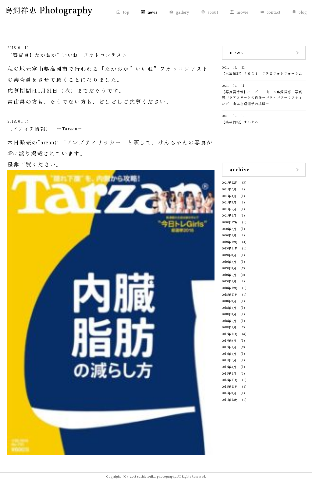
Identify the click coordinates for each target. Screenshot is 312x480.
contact (273, 13)
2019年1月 (229, 281)
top (126, 13)
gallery (182, 13)
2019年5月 (229, 261)
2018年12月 (230, 288)
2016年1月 (229, 373)
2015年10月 (230, 386)
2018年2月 (229, 321)
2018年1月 (229, 327)
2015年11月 (230, 380)
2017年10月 (230, 334)
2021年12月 (230, 182)
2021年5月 (229, 189)
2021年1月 (229, 215)
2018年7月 (229, 307)
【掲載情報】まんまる (264, 118)
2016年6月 (229, 360)
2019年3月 (229, 268)
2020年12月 (230, 222)
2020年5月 (229, 229)
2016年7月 (229, 353)
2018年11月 (230, 294)
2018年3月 (229, 314)
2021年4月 (229, 196)
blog (303, 13)
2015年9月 (229, 393)
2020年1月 (229, 235)
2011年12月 (230, 399)
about (212, 13)
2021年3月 (229, 202)
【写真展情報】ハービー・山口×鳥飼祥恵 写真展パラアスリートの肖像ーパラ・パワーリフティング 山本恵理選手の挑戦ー (264, 94)
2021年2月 (229, 209)
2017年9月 (229, 340)
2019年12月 (230, 242)
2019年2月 (229, 275)
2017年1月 (229, 347)
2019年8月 (229, 255)
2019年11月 (230, 248)
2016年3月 (229, 367)
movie (242, 13)
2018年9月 (229, 301)
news (152, 13)
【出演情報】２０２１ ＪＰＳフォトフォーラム (264, 70)
